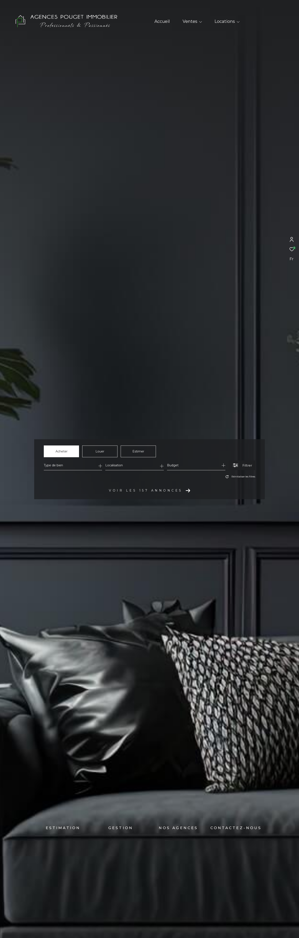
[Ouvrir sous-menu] (200, 21)
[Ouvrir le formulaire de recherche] (242, 465)
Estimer (138, 451)
